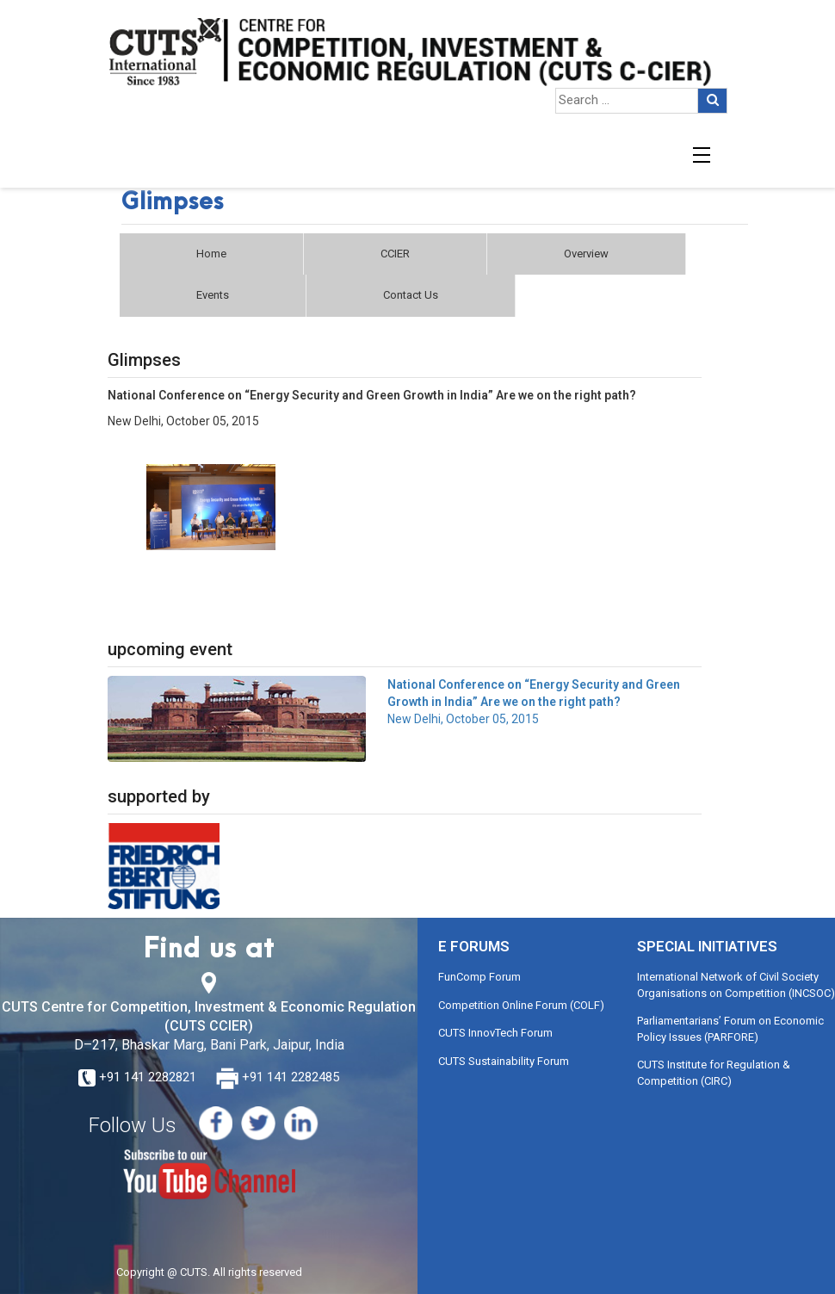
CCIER (395, 253)
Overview (586, 253)
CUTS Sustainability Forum (503, 1061)
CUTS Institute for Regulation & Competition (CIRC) (713, 1072)
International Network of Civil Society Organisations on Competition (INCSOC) (736, 985)
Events (212, 294)
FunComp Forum (479, 976)
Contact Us (410, 294)
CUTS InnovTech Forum (495, 1032)
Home (211, 253)
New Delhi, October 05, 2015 (533, 702)
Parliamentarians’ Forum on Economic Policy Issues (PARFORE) (730, 1028)
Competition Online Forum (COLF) (521, 1005)
